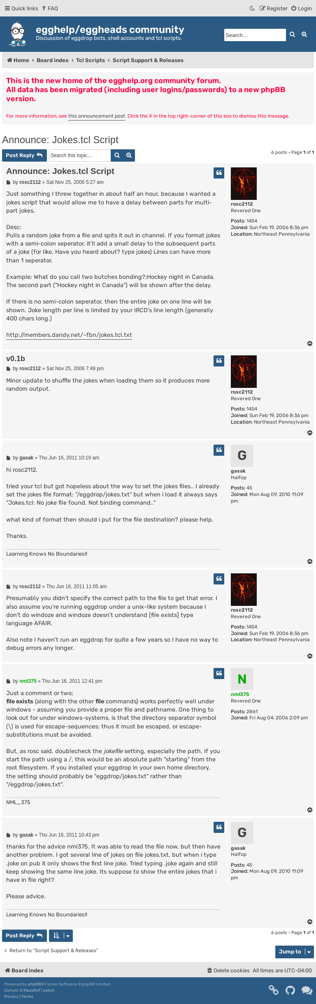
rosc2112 (242, 204)
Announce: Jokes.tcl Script (60, 139)
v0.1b (15, 359)
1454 (251, 221)
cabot (48, 990)
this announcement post (96, 116)
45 (249, 488)
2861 (252, 711)
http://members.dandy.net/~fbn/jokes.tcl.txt (69, 335)
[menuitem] (49, 8)
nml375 (240, 694)
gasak (238, 471)
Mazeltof (31, 990)
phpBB (34, 984)
